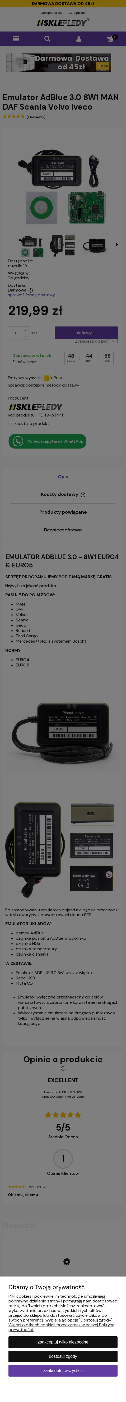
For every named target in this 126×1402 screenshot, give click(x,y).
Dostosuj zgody (63, 1356)
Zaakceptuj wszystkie (63, 1370)
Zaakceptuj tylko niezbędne (63, 1342)
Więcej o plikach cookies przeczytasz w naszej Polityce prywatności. (61, 1327)
